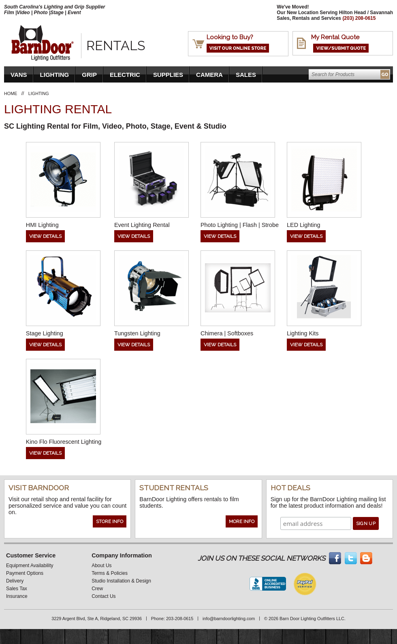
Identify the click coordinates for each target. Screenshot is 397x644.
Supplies (168, 74)
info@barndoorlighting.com (229, 618)
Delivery (14, 581)
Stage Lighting (44, 333)
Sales (246, 74)
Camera (209, 74)
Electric (125, 74)
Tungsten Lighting (137, 333)
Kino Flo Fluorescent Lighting (63, 442)
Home (10, 93)
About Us (101, 565)
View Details (45, 236)
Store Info (109, 521)
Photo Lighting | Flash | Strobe (240, 225)
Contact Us (103, 596)
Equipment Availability (29, 565)
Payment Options (24, 573)
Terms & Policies (110, 573)
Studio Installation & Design (121, 581)
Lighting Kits (302, 333)
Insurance (17, 596)
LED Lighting (303, 225)
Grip (89, 74)
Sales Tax (16, 588)
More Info (241, 521)
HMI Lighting (42, 225)
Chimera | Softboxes (227, 333)
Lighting (54, 74)
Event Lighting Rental (142, 225)
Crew (97, 588)
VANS (19, 74)
